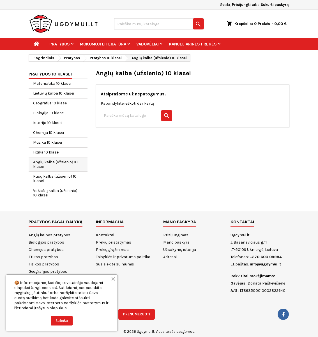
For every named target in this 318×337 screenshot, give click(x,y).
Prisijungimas (175, 235)
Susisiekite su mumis (115, 264)
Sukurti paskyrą (275, 5)
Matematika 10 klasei (52, 83)
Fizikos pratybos (44, 264)
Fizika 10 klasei (46, 152)
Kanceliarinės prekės (193, 44)
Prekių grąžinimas (112, 249)
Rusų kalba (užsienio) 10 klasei (55, 178)
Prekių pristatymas (113, 242)
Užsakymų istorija (179, 249)
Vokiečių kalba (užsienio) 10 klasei (55, 193)
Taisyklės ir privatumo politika (123, 257)
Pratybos (59, 44)
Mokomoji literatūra (103, 44)
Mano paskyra (176, 242)
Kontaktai (105, 235)
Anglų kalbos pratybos (49, 235)
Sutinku (62, 320)
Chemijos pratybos (46, 249)
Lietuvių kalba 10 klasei (53, 93)
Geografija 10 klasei (50, 103)
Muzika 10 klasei (47, 142)
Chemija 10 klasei (48, 132)
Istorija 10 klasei (47, 122)
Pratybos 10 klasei (50, 74)
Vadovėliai (147, 44)
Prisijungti (241, 5)
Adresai (170, 257)
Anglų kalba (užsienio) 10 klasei (55, 164)
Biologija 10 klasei (48, 113)
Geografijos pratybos (48, 271)
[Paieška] (159, 23)
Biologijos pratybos (46, 242)
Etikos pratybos (43, 257)
